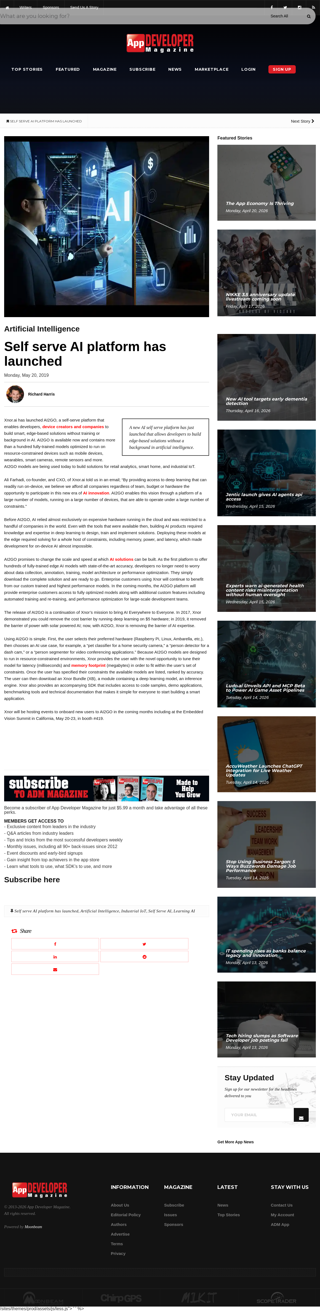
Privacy (118, 1253)
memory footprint (88, 665)
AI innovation (96, 493)
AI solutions (122, 559)
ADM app (280, 1224)
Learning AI (184, 911)
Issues (170, 1214)
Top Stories (27, 69)
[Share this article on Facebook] (55, 943)
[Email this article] (55, 969)
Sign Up (282, 69)
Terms (117, 1243)
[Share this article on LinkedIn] (55, 956)
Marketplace (212, 69)
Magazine (105, 69)
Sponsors (173, 1224)
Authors (119, 1224)
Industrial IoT (133, 911)
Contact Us (282, 1205)
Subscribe (142, 69)
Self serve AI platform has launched (46, 911)
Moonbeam (33, 1227)
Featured (68, 69)
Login (248, 69)
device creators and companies (73, 426)
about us (120, 1205)
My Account (282, 1214)
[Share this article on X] (144, 943)
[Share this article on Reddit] (144, 956)
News (175, 69)
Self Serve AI (160, 911)
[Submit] (309, 16)
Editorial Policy (126, 1214)
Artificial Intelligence (100, 911)
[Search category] (279, 16)
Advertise (120, 1234)
